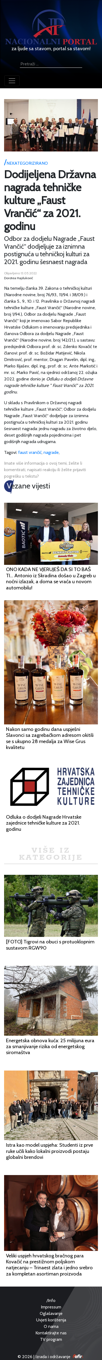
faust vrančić (30, 452)
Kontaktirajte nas (51, 1332)
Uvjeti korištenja (51, 1319)
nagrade (51, 452)
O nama (51, 1326)
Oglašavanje (51, 1313)
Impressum (51, 1307)
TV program (51, 1339)
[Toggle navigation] (12, 80)
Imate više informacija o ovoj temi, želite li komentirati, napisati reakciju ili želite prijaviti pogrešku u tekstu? (45, 470)
